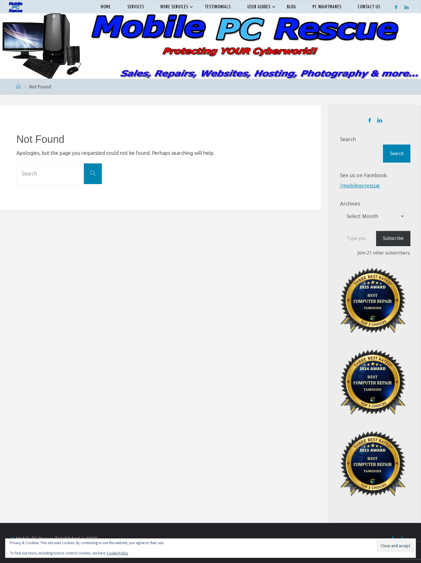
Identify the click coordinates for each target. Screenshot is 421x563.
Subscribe (393, 238)
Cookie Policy (117, 553)
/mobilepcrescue (360, 186)
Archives (350, 204)
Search (348, 139)
